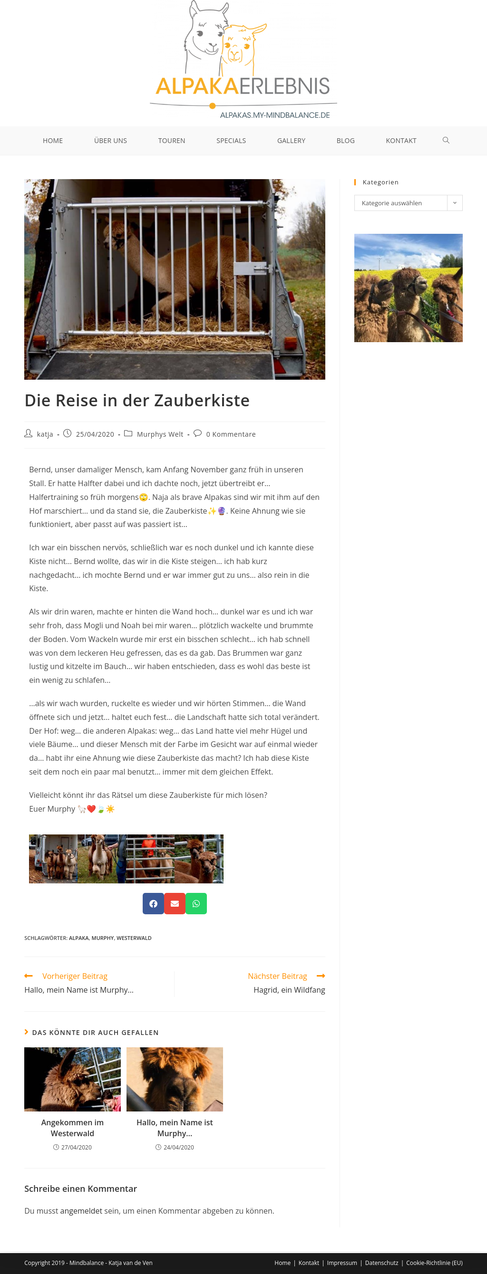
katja (45, 436)
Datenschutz (382, 1263)
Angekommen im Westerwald (72, 1130)
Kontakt (309, 1263)
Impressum (342, 1263)
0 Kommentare (231, 436)
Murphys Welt (160, 436)
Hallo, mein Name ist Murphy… (174, 1130)
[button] (153, 905)
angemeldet (81, 1212)
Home (282, 1263)
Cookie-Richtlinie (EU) (434, 1263)
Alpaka (79, 939)
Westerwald (134, 939)
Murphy (103, 939)
